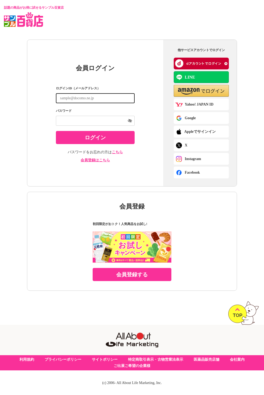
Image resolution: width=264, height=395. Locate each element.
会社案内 (237, 359)
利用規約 (26, 359)
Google (186, 118)
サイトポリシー (105, 359)
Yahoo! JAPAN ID (194, 104)
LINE (185, 77)
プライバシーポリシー (63, 359)
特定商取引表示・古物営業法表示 (155, 359)
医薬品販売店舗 (206, 359)
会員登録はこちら (95, 160)
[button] (201, 91)
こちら (117, 152)
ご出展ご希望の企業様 (132, 366)
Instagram (188, 159)
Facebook (188, 172)
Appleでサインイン (196, 132)
